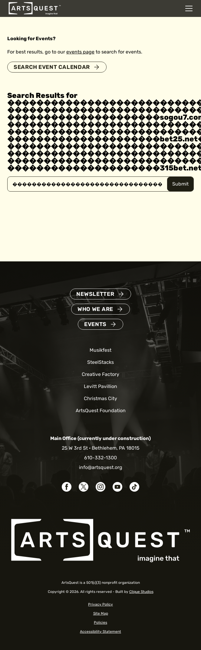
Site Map (100, 613)
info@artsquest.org (100, 467)
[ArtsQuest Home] (34, 8)
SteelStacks (100, 362)
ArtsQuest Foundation (101, 410)
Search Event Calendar (52, 67)
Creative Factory (100, 374)
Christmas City (100, 398)
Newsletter (95, 294)
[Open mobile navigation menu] (189, 8)
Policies (100, 622)
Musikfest (100, 350)
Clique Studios (141, 592)
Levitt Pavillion (100, 386)
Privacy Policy (100, 604)
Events (95, 324)
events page (80, 52)
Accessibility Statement (100, 631)
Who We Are (95, 309)
